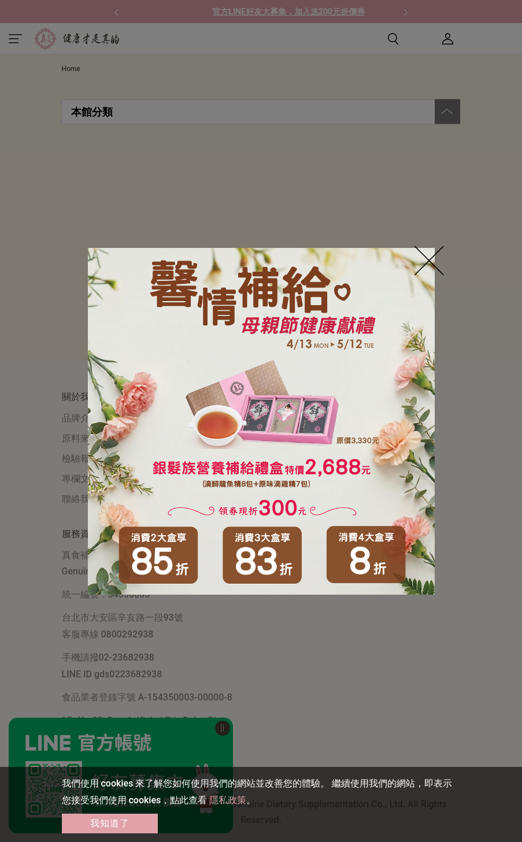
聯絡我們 (80, 499)
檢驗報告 (80, 458)
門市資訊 (219, 458)
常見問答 (219, 438)
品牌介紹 (80, 418)
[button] (116, 11)
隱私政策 (227, 800)
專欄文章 (80, 478)
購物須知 (219, 418)
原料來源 (80, 438)
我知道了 (109, 823)
